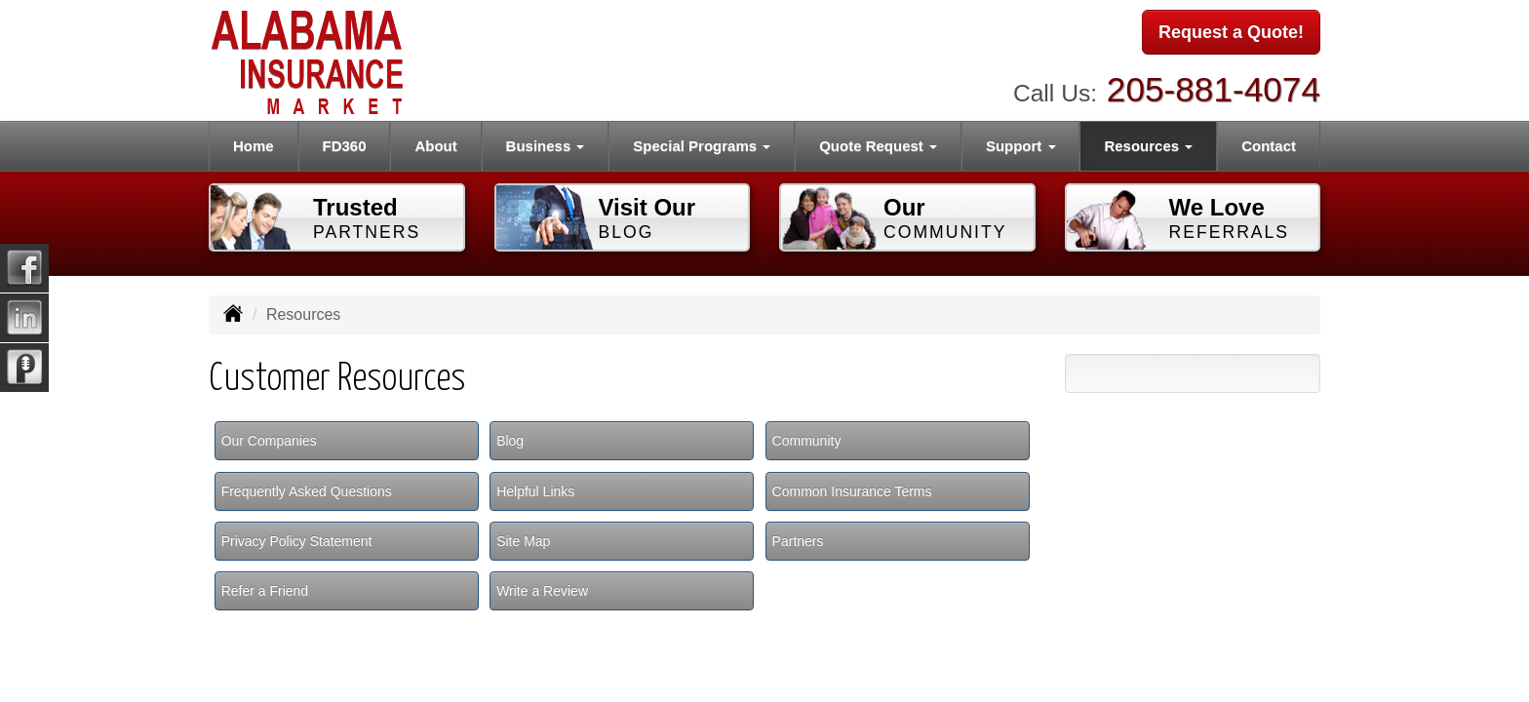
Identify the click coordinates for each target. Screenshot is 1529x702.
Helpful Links (535, 491)
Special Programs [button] (701, 145)
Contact (1268, 145)
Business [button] (545, 145)
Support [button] (1021, 145)
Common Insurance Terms (852, 491)
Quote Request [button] (878, 145)
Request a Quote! (1231, 32)
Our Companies (269, 440)
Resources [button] (1148, 145)
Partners (798, 541)
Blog (510, 440)
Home (253, 145)
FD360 (345, 145)
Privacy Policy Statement (296, 541)
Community (807, 440)
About (435, 145)
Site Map (523, 541)
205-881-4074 (1213, 88)
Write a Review (542, 591)
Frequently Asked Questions (306, 491)
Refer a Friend (264, 591)
